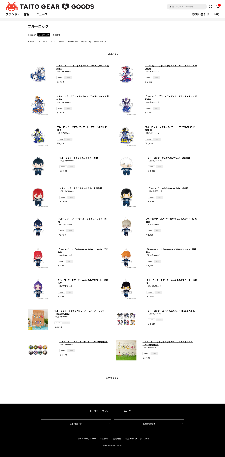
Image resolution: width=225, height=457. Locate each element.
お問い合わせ (200, 14)
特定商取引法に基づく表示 (137, 438)
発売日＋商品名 (100, 41)
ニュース (41, 14)
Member (210, 6)
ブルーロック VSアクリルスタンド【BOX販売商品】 (172, 310)
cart (218, 6)
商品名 (53, 41)
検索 (169, 6)
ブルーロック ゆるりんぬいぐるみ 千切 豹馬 (80, 188)
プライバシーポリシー (86, 438)
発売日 (61, 41)
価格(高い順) (86, 41)
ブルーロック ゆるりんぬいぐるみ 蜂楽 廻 (168, 188)
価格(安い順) (73, 41)
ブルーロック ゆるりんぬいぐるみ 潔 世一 (79, 157)
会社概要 (117, 438)
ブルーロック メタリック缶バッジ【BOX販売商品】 (83, 341)
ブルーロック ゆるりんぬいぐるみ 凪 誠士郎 (169, 157)
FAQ (216, 14)
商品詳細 (56, 34)
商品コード (43, 41)
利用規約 (104, 438)
